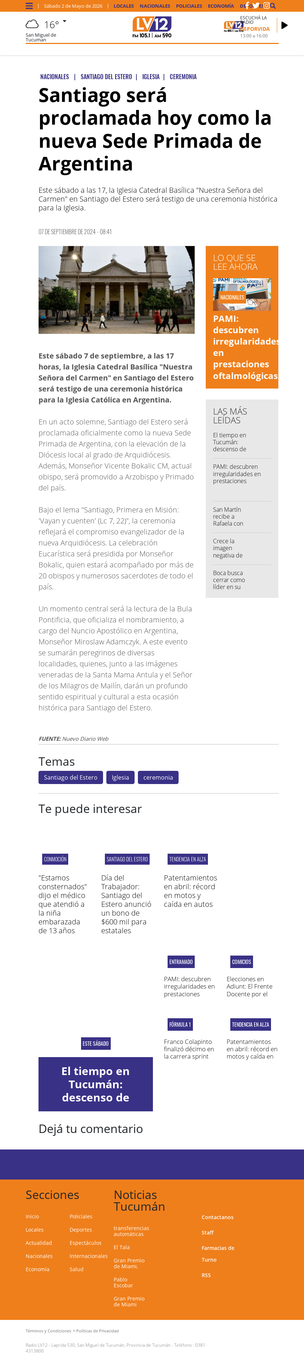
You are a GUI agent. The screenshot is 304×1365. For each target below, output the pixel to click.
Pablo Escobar (123, 1282)
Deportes (81, 1229)
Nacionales (155, 6)
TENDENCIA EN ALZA (187, 859)
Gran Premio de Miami (129, 1301)
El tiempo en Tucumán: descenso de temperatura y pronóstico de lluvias (231, 452)
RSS (206, 1275)
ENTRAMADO (181, 961)
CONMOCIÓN (55, 859)
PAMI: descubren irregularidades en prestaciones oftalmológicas (247, 347)
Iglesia (120, 777)
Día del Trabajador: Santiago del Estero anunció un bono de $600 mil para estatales (126, 904)
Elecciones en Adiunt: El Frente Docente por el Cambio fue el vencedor (249, 994)
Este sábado (96, 1043)
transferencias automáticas (131, 1231)
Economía (221, 6)
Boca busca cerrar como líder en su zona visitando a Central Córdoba (231, 590)
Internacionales (89, 1255)
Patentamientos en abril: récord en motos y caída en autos (190, 891)
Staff (207, 1232)
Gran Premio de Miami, (129, 1263)
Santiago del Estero (71, 777)
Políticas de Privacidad (97, 1330)
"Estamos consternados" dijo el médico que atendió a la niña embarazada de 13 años (63, 904)
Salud (77, 1269)
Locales (124, 6)
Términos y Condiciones (48, 1330)
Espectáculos (86, 1242)
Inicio (32, 1216)
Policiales (189, 6)
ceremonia (158, 777)
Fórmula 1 (180, 1024)
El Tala (122, 1247)
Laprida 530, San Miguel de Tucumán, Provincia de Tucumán (111, 1345)
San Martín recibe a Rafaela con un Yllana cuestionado (229, 523)
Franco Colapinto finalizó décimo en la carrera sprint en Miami (189, 1052)
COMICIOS (241, 961)
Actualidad (39, 1242)
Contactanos (218, 1217)
